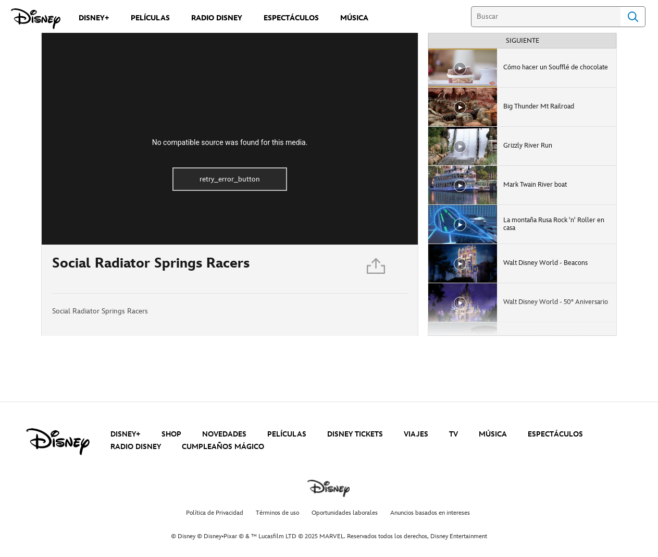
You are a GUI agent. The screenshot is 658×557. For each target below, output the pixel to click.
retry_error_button (230, 179)
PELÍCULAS (286, 434)
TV (453, 434)
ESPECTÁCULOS (555, 434)
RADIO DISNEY (135, 446)
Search (633, 16)
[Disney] (35, 18)
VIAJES (416, 434)
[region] (230, 139)
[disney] (58, 441)
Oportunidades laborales (345, 513)
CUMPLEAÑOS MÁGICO (223, 446)
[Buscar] (545, 16)
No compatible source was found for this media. (230, 142)
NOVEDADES (224, 434)
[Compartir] (377, 269)
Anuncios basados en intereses (430, 513)
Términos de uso (277, 513)
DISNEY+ (125, 434)
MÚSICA (493, 434)
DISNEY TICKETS (355, 434)
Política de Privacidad (214, 513)
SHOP (171, 434)
